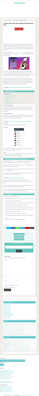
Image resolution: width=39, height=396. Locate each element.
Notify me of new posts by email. (10, 287)
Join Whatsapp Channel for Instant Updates (19, 29)
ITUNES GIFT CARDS (7, 310)
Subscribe (19, 251)
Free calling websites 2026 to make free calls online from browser (13, 325)
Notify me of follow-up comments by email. (11, 285)
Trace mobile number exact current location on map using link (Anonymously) (15, 327)
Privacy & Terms (29, 395)
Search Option (8, 99)
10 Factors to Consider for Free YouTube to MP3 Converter (15, 341)
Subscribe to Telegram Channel (19, 360)
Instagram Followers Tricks (17, 52)
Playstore (15, 160)
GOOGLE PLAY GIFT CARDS (8, 314)
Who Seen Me (8, 98)
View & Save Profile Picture (10, 97)
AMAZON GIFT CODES (7, 309)
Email (5, 280)
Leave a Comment (32, 26)
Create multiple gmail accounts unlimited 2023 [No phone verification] (20, 339)
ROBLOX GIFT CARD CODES (8, 313)
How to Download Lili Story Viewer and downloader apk (14, 101)
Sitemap (33, 395)
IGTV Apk (21, 53)
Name (5, 275)
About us (21, 395)
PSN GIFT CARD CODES (7, 316)
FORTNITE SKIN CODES (7, 306)
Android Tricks (9, 225)
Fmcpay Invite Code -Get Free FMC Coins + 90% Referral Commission (14, 329)
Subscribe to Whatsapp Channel (6, 360)
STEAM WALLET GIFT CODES (8, 315)
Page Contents (7, 93)
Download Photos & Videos (10, 96)
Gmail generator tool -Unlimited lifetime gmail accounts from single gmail (17, 348)
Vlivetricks (19, 2)
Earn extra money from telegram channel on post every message (13, 334)
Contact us (24, 395)
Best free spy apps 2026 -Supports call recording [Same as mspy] (13, 323)
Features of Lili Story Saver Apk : (10, 95)
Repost (7, 100)
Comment (6, 260)
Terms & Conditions (8, 102)
